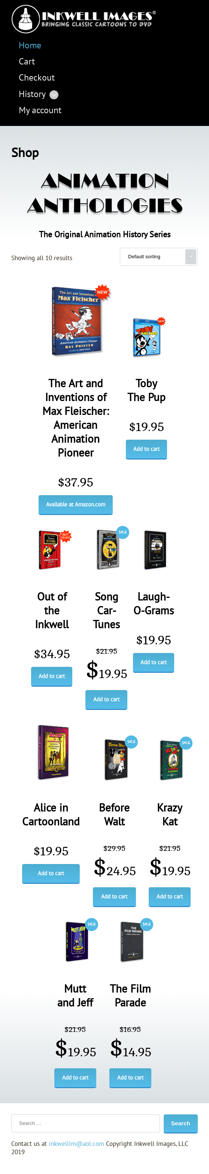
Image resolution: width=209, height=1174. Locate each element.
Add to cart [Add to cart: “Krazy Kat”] (170, 896)
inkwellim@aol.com (76, 1144)
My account (40, 110)
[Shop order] (159, 257)
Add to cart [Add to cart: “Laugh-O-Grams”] (153, 662)
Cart (27, 61)
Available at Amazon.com (75, 504)
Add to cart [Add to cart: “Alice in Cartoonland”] (51, 873)
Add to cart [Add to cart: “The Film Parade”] (130, 1077)
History (32, 94)
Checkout (37, 77)
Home (30, 45)
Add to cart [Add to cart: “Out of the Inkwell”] (52, 676)
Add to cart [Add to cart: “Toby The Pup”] (146, 449)
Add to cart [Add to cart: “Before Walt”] (114, 896)
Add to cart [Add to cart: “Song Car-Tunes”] (106, 699)
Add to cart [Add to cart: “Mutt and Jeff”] (75, 1077)
